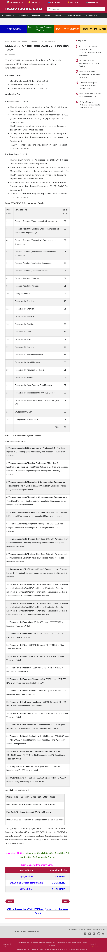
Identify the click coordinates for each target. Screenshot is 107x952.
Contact (73, 929)
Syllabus (57, 15)
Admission (36, 15)
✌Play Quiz (72, 2)
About (66, 929)
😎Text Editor (34, 2)
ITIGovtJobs (94, 946)
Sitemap (102, 929)
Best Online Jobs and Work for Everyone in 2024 (90, 95)
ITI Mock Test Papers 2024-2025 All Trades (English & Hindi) (88, 86)
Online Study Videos (73, 15)
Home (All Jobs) (8, 15)
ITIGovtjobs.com (23, 9)
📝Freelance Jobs (15, 2)
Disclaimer (81, 929)
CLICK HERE (58, 876)
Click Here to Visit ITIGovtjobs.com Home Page (37, 911)
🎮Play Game (92, 2)
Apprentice (23, 15)
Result (47, 15)
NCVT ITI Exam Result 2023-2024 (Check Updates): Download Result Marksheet (90, 50)
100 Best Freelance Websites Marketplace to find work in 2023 (90, 105)
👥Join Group (54, 2)
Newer (10, 901)
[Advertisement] (53, 21)
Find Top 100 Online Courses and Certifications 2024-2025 (90, 74)
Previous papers (92, 15)
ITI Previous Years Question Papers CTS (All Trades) (89, 63)
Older (65, 901)
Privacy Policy (92, 929)
